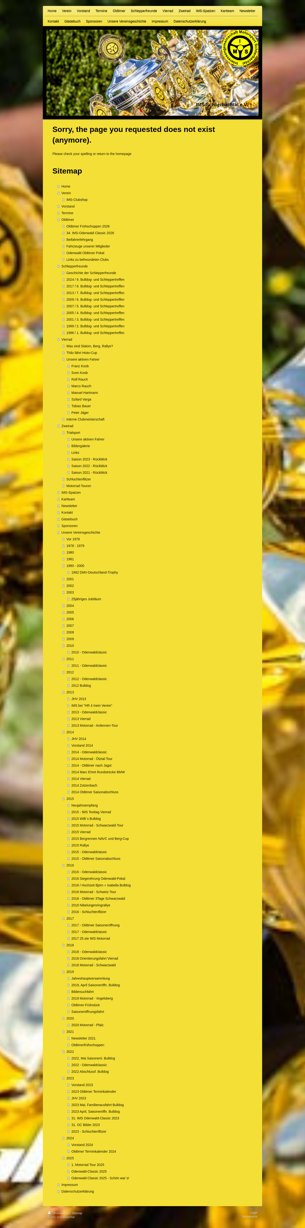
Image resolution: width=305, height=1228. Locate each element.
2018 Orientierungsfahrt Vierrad (94, 958)
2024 (70, 1138)
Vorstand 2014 (82, 745)
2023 (70, 1078)
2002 (70, 586)
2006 (70, 619)
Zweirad (67, 426)
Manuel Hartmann (84, 393)
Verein (66, 193)
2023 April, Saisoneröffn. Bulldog (95, 1111)
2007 (70, 626)
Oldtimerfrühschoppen (87, 1045)
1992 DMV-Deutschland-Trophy (94, 572)
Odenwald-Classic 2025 (89, 1171)
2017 (70, 918)
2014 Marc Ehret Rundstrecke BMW (98, 772)
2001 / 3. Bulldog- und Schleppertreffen (95, 319)
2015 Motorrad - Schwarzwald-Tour (97, 825)
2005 (70, 612)
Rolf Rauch (79, 379)
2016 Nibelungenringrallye (90, 905)
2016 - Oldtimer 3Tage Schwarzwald (98, 898)
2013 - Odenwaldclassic (89, 712)
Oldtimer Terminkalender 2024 (93, 1151)
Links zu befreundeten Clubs (87, 259)
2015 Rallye (80, 845)
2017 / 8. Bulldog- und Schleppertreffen (95, 286)
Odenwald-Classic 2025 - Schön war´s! (100, 1178)
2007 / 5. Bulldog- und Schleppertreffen (95, 306)
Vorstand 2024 (82, 1145)
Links (75, 452)
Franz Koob (80, 366)
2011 (70, 659)
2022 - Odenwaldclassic (89, 1065)
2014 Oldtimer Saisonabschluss (94, 792)
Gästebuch (69, 519)
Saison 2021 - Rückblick (89, 472)
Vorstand (68, 206)
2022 (70, 1052)
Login (253, 1212)
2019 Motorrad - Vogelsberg (92, 998)
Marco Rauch (81, 386)
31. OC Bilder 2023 (85, 1125)
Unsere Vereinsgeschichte (80, 532)
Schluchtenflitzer (78, 479)
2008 (70, 632)
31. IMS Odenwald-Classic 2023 (95, 1118)
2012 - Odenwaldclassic (89, 679)
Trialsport (73, 433)
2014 (70, 732)
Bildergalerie (80, 446)
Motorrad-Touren (78, 486)
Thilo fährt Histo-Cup (81, 353)
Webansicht (250, 1216)
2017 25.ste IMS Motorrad (90, 938)
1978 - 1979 (75, 546)
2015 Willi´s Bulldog (86, 819)
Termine (67, 213)
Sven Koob (79, 373)
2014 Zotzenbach (84, 785)
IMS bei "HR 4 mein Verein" (91, 705)
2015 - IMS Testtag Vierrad (91, 812)
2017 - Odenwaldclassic (89, 932)
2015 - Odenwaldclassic (89, 852)
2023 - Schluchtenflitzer (88, 1131)
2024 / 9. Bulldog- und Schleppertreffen (95, 279)
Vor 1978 (73, 539)
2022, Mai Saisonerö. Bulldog (93, 1058)
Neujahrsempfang (84, 805)
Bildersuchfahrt (82, 992)
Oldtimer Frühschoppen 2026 (88, 226)
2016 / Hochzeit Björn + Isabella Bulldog (101, 885)
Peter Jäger (80, 413)
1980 (70, 552)
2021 (70, 1032)
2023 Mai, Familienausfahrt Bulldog (97, 1105)
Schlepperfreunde (74, 266)
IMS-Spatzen (71, 492)
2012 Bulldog (81, 685)
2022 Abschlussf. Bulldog (90, 1071)
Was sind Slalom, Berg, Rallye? (89, 346)
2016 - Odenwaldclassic (89, 872)
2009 (70, 639)
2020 (70, 1018)
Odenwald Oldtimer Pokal (85, 253)
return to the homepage (114, 154)
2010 (70, 646)
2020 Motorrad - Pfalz (87, 1025)
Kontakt (67, 512)
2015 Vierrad (81, 832)
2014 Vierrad (81, 779)
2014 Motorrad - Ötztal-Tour (91, 759)
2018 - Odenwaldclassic (89, 952)
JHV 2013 (78, 699)
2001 (70, 579)
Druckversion (59, 1213)
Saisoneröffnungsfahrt (87, 1012)
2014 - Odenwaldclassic (89, 752)
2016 (70, 865)
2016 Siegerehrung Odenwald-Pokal (98, 878)
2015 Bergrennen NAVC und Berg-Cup (100, 839)
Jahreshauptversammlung (90, 978)
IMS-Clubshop (77, 200)
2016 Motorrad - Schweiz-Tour (93, 892)
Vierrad (66, 339)
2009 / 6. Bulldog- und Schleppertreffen (95, 299)
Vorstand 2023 (82, 1085)
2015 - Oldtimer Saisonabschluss (95, 859)
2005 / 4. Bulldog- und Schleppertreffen (95, 313)
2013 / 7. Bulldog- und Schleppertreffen (95, 293)
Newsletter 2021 (83, 1038)
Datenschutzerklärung (77, 1191)
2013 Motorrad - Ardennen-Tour (94, 725)
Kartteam (68, 499)
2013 (70, 692)
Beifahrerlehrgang (79, 240)
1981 (70, 559)
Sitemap (77, 1213)
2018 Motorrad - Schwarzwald (93, 965)
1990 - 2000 (75, 566)
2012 (70, 672)
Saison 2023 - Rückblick (89, 459)
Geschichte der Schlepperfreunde (91, 273)
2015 (70, 799)
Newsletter (69, 506)
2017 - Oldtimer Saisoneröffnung (95, 925)
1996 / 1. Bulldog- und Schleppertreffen (95, 333)
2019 (70, 972)
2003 (70, 592)
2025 (70, 1158)
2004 (70, 606)
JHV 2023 (78, 1098)
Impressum (69, 1185)
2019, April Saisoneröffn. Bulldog (95, 985)
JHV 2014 (78, 739)
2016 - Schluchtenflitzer (88, 912)
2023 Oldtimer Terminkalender (93, 1091)
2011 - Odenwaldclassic (89, 665)
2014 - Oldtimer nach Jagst (91, 765)
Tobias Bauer (81, 406)
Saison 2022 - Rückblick (89, 466)
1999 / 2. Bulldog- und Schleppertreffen (95, 326)
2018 (70, 945)
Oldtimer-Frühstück (85, 1005)
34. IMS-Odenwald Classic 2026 (90, 233)
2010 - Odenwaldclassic (89, 652)
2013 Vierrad (81, 719)
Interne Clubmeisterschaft (85, 419)
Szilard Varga (81, 399)
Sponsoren (69, 526)
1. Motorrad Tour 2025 (87, 1165)
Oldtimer (67, 220)
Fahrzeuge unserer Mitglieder (88, 246)
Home (65, 186)
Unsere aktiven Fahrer (83, 359)
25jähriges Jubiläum (86, 599)
